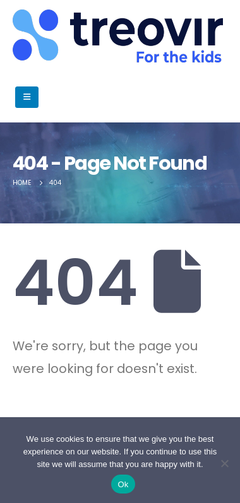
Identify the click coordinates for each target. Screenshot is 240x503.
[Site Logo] (44, 35)
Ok (122, 484)
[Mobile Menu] (27, 97)
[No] (224, 463)
